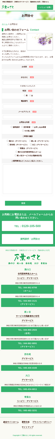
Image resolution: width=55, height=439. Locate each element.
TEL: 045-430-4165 (27, 368)
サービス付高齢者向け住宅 (27, 316)
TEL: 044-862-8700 (27, 290)
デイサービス (27, 320)
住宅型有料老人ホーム (27, 274)
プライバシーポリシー (42, 422)
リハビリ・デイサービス (27, 278)
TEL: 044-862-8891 (27, 345)
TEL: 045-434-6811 (27, 389)
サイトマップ (27, 427)
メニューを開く (45, 7)
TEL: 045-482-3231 (27, 410)
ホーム (5, 24)
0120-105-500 (27, 226)
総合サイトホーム (11, 422)
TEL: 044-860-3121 (27, 303)
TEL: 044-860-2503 (27, 332)
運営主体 (26, 422)
